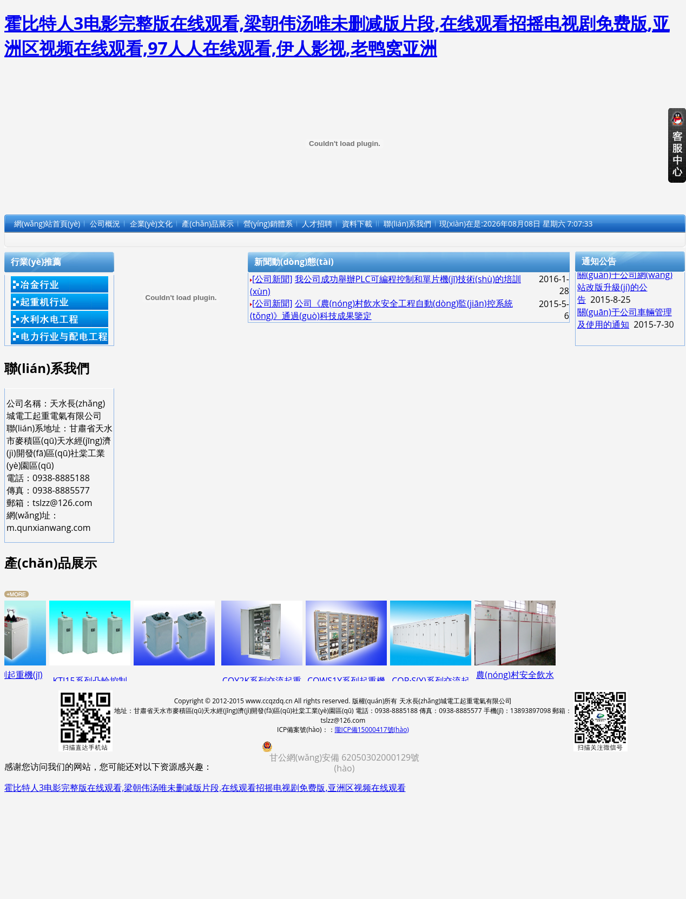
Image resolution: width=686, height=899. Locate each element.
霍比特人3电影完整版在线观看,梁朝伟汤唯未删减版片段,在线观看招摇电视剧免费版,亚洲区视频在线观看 (205, 788)
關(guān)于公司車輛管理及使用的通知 (624, 321)
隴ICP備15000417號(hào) (372, 729)
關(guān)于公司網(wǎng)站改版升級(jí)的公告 (624, 289)
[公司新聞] (272, 279)
